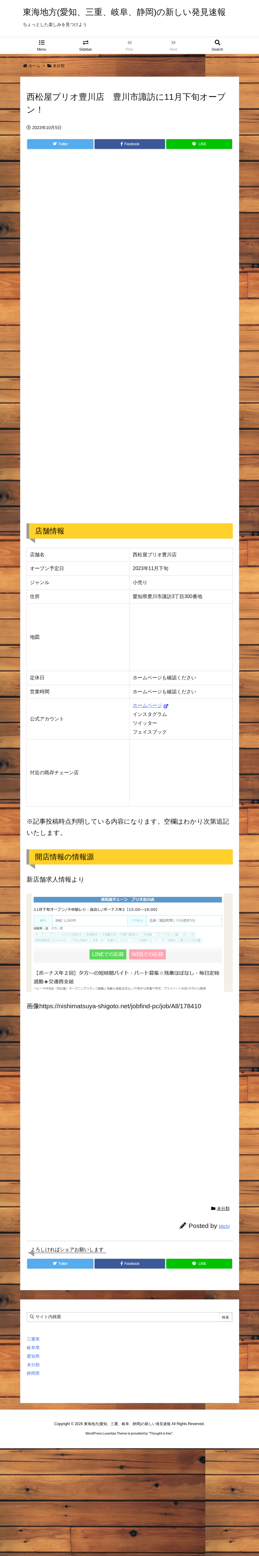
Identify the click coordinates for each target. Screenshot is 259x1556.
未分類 (59, 65)
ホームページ (147, 705)
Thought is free (160, 1433)
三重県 (33, 1339)
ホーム (34, 65)
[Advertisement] (130, 241)
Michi (224, 1226)
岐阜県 (33, 1347)
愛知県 (33, 1356)
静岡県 (33, 1373)
